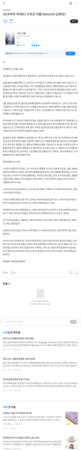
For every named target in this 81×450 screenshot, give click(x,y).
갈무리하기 (71, 272)
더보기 (76, 3)
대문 (70, 3)
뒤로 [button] (4, 3)
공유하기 (76, 272)
